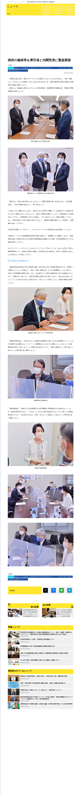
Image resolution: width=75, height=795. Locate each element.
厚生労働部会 (68, 68)
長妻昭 (32, 68)
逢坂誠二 (26, 68)
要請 (15, 68)
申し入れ (20, 68)
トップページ (12, 2)
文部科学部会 (11, 70)
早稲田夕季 (38, 68)
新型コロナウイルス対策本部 (56, 68)
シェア (53, 590)
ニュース (21, 2)
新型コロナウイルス (22, 70)
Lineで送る (61, 590)
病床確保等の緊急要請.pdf (19, 260)
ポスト (45, 590)
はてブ (69, 590)
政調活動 (44, 68)
